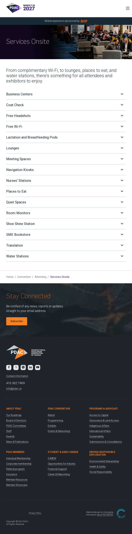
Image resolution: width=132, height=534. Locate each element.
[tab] (66, 94)
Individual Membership (18, 458)
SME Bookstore (64, 234)
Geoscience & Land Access (104, 420)
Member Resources (17, 479)
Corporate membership (18, 463)
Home (9, 276)
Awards (10, 436)
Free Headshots (64, 115)
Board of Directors (16, 420)
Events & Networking (59, 431)
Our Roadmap (13, 415)
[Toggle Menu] (126, 8)
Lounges (64, 148)
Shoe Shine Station (64, 223)
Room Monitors (64, 213)
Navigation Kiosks (64, 169)
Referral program (15, 469)
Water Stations (64, 256)
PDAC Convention (59, 408)
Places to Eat (64, 191)
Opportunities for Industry (61, 463)
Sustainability (96, 436)
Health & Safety (97, 466)
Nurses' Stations (64, 180)
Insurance (11, 474)
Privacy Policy (35, 513)
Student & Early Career (63, 452)
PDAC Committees (16, 425)
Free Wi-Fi (64, 126)
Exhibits (52, 425)
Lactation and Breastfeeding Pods (64, 137)
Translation (64, 245)
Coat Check (64, 105)
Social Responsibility (100, 472)
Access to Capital (98, 415)
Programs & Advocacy (103, 408)
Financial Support (57, 469)
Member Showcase (16, 485)
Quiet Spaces (64, 202)
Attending (40, 276)
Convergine (108, 512)
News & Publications (17, 441)
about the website (105, 515)
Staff (9, 431)
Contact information (17, 376)
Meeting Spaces (64, 159)
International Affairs (100, 431)
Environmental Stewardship (104, 461)
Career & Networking (59, 474)
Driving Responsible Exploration (102, 453)
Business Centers (64, 94)
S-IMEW (52, 458)
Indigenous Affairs (99, 425)
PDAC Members (15, 452)
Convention (24, 276)
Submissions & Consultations (105, 441)
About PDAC (13, 408)
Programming (55, 420)
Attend (51, 415)
